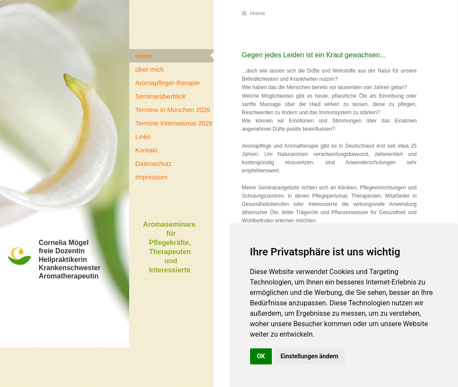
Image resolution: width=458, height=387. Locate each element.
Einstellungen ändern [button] (309, 356)
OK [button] (261, 356)
